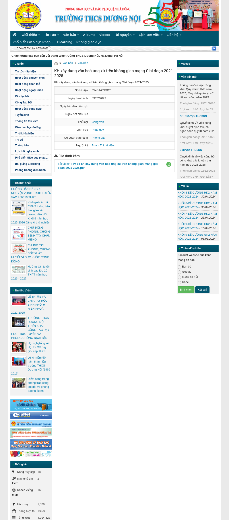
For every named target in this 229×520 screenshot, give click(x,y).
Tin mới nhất (23, 182)
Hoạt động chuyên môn (32, 77)
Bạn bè (184, 267)
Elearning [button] (64, 42)
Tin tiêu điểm (23, 290)
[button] (169, 164)
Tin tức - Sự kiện (25, 71)
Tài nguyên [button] (124, 35)
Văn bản (67, 63)
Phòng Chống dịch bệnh (32, 170)
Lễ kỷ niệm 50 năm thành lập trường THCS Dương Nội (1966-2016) (31, 365)
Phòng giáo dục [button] (88, 42)
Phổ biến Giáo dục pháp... (32, 157)
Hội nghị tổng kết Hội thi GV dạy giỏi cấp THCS (39, 347)
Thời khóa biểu (24, 133)
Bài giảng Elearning (27, 163)
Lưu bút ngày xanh (27, 151)
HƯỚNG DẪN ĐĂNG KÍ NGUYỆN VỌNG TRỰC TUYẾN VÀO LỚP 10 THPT (31, 193)
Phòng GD (98, 137)
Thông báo (32, 145)
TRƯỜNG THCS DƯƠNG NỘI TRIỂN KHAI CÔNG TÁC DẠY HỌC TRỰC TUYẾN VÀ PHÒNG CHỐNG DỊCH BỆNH (30, 328)
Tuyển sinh (22, 114)
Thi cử (19, 139)
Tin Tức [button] (51, 35)
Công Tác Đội (23, 102)
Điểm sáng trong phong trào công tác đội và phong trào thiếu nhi (38, 385)
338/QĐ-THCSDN (191, 149)
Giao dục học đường (28, 127)
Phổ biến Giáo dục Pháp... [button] (32, 42)
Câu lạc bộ (22, 96)
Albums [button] (89, 35)
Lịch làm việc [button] (151, 35)
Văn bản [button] (71, 35)
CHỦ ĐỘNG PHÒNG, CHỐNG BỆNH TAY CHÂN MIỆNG (39, 233)
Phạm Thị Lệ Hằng (104, 145)
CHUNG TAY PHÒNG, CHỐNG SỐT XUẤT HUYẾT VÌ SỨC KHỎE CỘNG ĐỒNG (30, 253)
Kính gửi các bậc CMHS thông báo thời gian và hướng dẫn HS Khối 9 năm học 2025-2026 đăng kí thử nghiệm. (31, 212)
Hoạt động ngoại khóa (29, 90)
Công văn (98, 122)
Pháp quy (98, 129)
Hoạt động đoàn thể (27, 83)
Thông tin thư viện (26, 121)
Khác (183, 282)
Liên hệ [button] (174, 35)
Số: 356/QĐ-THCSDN (193, 116)
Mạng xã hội (188, 277)
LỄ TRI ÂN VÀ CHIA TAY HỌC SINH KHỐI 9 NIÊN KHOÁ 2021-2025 (29, 304)
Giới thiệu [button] (31, 35)
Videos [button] (104, 35)
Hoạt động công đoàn (28, 108)
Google (184, 272)
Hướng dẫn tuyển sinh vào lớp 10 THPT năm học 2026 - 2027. (30, 272)
